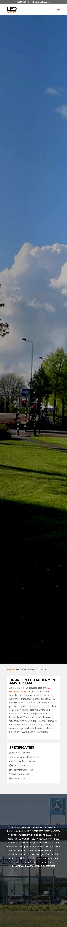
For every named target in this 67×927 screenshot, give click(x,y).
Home (10, 665)
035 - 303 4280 (24, 2)
